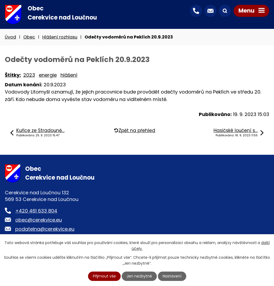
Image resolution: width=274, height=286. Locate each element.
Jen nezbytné (139, 276)
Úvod (10, 37)
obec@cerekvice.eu (38, 220)
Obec (29, 37)
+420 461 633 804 (36, 210)
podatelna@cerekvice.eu (44, 229)
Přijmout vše (104, 276)
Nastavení (172, 276)
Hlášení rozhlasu (59, 37)
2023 (29, 75)
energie (48, 75)
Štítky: (13, 75)
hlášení (68, 75)
